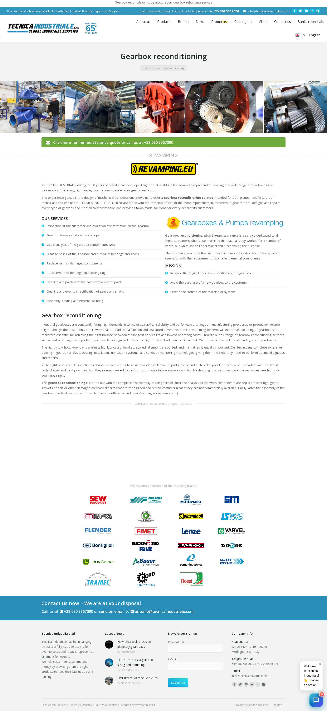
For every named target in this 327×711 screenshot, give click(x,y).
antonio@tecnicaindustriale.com (164, 611)
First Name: (176, 642)
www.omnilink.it (145, 705)
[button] (316, 700)
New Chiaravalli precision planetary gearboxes (134, 644)
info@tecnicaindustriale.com (267, 11)
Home (146, 68)
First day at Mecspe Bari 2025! (137, 678)
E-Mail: (172, 659)
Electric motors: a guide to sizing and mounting (135, 662)
